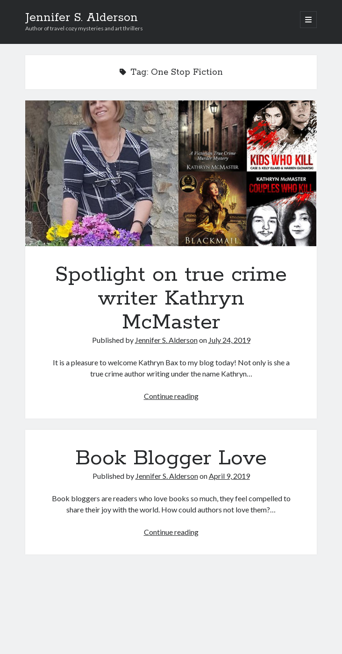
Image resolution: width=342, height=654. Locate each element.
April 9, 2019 (229, 475)
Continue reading (171, 395)
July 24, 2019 (229, 339)
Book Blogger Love (171, 458)
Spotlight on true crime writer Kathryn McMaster (171, 173)
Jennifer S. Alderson (81, 17)
